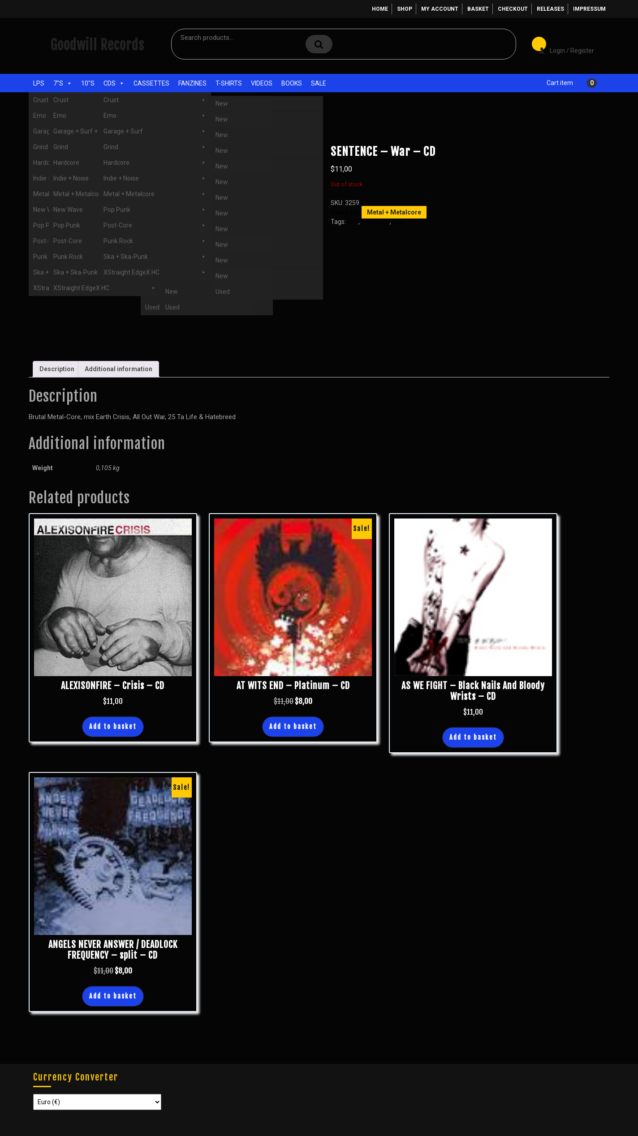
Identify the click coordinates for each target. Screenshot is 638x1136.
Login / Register (562, 44)
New (398, 221)
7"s (62, 83)
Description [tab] (56, 369)
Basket (478, 9)
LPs (38, 83)
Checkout (513, 9)
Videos (261, 83)
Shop (404, 9)
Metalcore (375, 221)
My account (439, 9)
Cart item (560, 82)
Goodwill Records (97, 45)
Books (291, 83)
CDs (114, 83)
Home (380, 9)
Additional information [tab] (118, 369)
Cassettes (151, 83)
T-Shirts (229, 83)
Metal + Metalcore (106, 129)
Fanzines (192, 83)
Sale (318, 83)
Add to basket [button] (113, 726)
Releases (550, 9)
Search (319, 44)
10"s (88, 83)
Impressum (589, 9)
